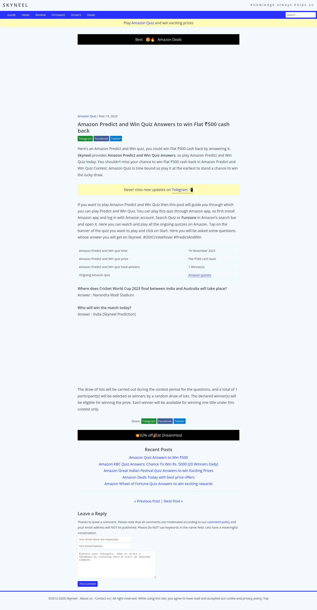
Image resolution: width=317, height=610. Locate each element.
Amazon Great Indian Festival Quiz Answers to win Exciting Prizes (158, 470)
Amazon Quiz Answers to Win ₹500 (158, 457)
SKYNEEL (16, 5)
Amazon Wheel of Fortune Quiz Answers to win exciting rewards (158, 483)
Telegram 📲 (182, 189)
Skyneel (72, 603)
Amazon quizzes (199, 275)
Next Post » (173, 501)
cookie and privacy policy (244, 603)
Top (265, 603)
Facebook (101, 138)
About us (86, 603)
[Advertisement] (158, 79)
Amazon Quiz (143, 22)
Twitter (116, 138)
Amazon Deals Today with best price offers (158, 477)
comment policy (218, 522)
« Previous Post (147, 501)
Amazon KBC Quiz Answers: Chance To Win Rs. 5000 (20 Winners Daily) (158, 464)
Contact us (102, 603)
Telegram (85, 138)
